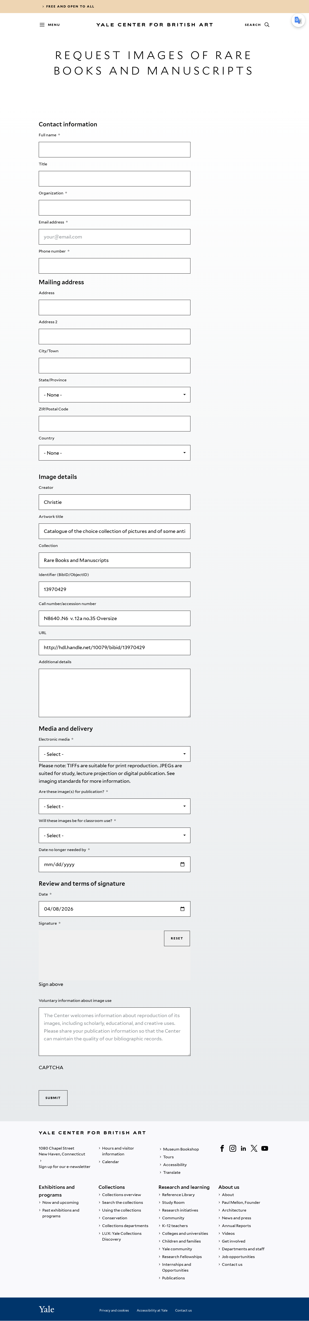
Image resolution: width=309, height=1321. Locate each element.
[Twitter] (254, 1148)
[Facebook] (222, 1148)
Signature (48, 923)
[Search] (257, 25)
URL (43, 632)
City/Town (49, 351)
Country (47, 438)
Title (43, 164)
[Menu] (52, 25)
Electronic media (54, 739)
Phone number (53, 251)
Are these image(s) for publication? (72, 791)
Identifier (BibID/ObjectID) (64, 574)
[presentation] (75, 1080)
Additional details (55, 662)
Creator (46, 487)
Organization (51, 193)
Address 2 (48, 322)
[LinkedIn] (243, 1148)
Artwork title (51, 516)
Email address (52, 222)
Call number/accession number (68, 603)
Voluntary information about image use (75, 1000)
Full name (48, 135)
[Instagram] (233, 1148)
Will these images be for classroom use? (76, 820)
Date (44, 894)
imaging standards (60, 781)
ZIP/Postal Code (54, 409)
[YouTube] (265, 1148)
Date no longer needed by (63, 849)
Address (47, 293)
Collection (49, 545)
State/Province (53, 380)
